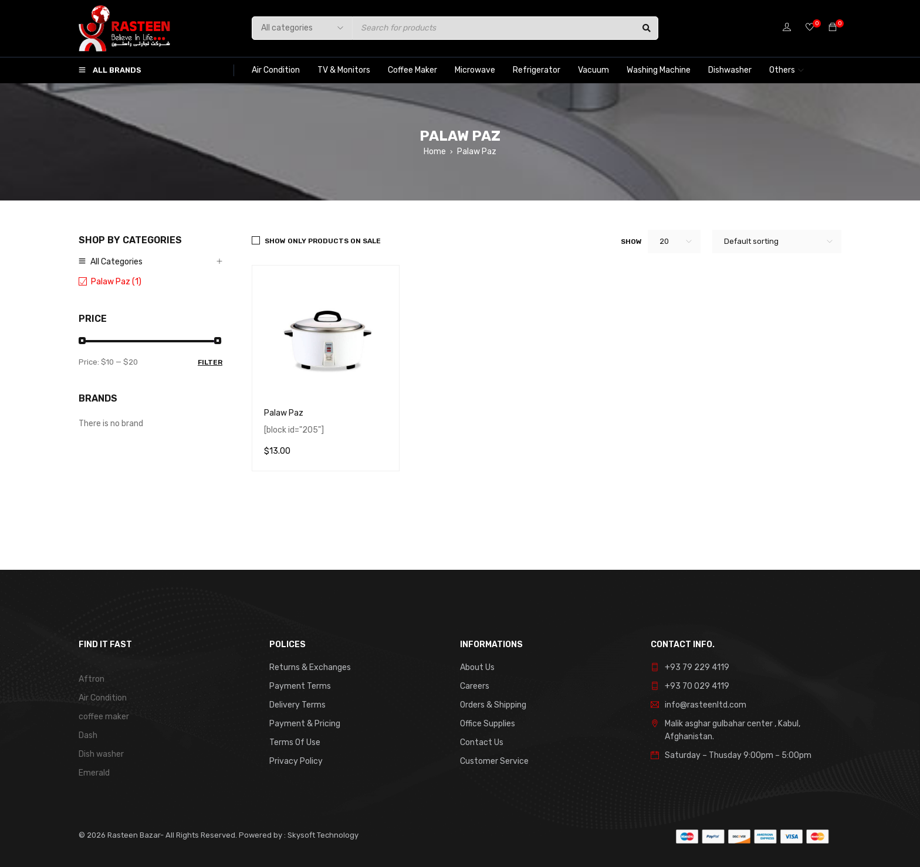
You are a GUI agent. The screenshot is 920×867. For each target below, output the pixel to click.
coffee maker (104, 717)
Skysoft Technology (322, 835)
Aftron (91, 679)
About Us (477, 667)
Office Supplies (487, 724)
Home (435, 152)
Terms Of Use (294, 742)
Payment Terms (300, 686)
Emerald (94, 773)
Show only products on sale (323, 241)
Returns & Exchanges (310, 667)
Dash (88, 735)
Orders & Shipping (493, 705)
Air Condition (103, 698)
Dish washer (101, 754)
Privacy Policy (296, 761)
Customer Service (494, 761)
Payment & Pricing (304, 724)
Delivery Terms (297, 705)
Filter (210, 362)
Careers (474, 686)
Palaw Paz (283, 413)
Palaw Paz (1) (116, 282)
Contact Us (481, 742)
